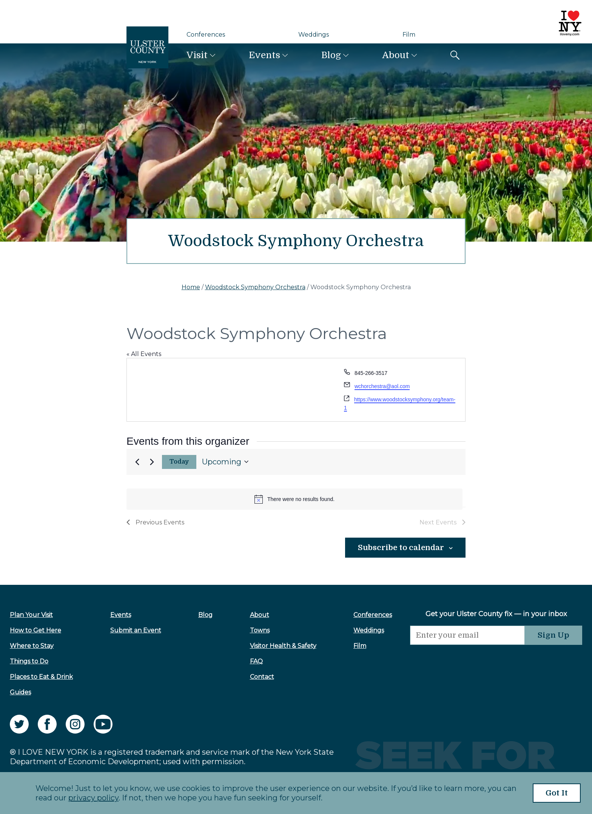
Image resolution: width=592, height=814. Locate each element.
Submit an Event (135, 630)
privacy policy (93, 797)
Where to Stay (32, 645)
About (395, 55)
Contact (262, 676)
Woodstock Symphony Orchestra (255, 287)
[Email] (467, 635)
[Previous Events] (137, 461)
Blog (331, 55)
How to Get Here (35, 630)
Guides (20, 692)
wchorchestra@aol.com (382, 386)
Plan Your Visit (31, 614)
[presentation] (467, 659)
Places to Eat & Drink (41, 676)
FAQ (256, 661)
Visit (197, 55)
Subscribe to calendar (401, 547)
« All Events (143, 354)
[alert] (294, 499)
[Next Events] (151, 461)
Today (179, 461)
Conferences (206, 34)
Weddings (313, 34)
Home (191, 287)
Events (264, 55)
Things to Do (29, 661)
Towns (260, 630)
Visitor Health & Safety (283, 645)
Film (408, 34)
